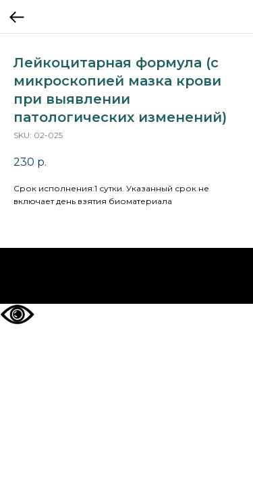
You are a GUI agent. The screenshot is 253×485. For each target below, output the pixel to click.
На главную (126, 276)
